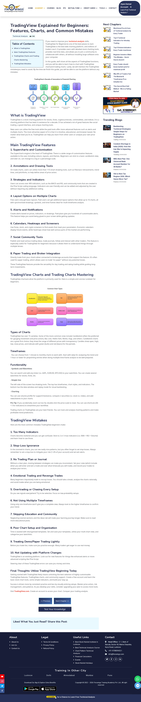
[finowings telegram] (137, 685)
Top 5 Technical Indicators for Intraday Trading (121, 40)
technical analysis (76, 41)
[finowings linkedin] (120, 659)
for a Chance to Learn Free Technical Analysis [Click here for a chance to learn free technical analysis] (70, 697)
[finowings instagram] (116, 659)
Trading (115, 140)
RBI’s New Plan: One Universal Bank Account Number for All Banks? (121, 163)
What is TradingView (22, 48)
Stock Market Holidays (84, 663)
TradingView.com (21, 591)
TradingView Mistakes (22, 63)
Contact (113, 8)
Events (77, 660)
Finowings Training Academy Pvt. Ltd (107, 682)
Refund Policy (48, 648)
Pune (110, 675)
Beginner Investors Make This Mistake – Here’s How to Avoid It (122, 57)
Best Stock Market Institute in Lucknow (85, 643)
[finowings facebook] (111, 659)
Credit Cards (89, 8)
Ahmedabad (69, 675)
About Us (15, 642)
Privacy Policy (48, 645)
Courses (50, 8)
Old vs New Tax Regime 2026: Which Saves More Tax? (121, 176)
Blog (59, 8)
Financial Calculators (83, 656)
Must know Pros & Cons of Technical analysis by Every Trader (122, 31)
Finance (115, 170)
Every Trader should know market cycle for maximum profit (121, 67)
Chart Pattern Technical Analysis (83, 652)
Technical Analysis (20, 36)
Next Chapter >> (62, 601)
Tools (102, 8)
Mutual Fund (74, 8)
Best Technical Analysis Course (87, 648)
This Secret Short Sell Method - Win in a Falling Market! (122, 89)
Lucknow (28, 675)
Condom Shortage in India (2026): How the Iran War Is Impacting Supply (122, 148)
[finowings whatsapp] (137, 679)
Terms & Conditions (50, 642)
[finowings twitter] (107, 659)
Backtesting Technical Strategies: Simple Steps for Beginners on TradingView (122, 131)
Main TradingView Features (24, 52)
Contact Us (15, 648)
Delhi (48, 675)
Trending (116, 155)
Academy (39, 8)
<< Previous (45, 601)
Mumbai (89, 675)
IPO (64, 8)
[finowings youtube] (2, 676)
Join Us (14, 645)
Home (30, 8)
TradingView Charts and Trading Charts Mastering (51, 274)
